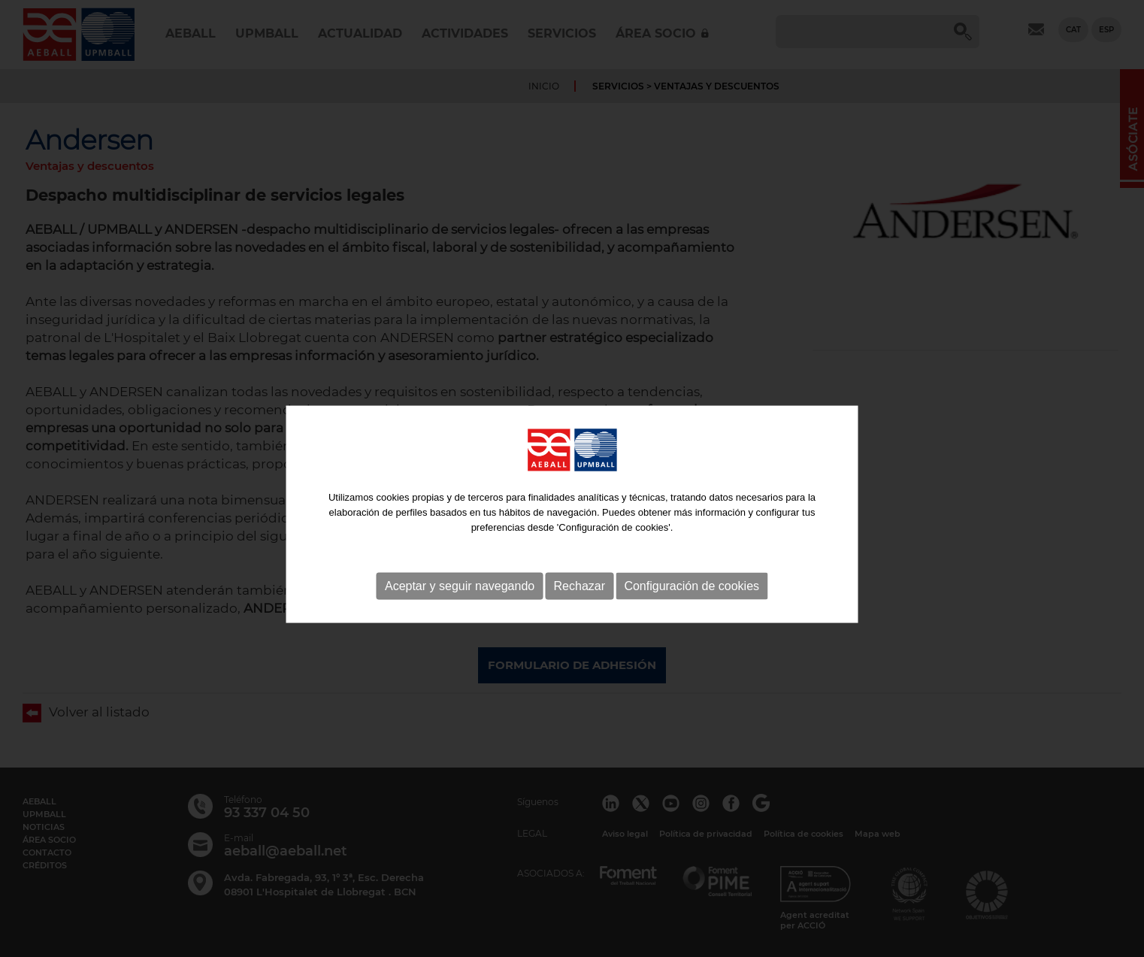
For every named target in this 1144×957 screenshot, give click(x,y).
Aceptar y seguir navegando (459, 620)
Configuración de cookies (691, 620)
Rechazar (579, 620)
